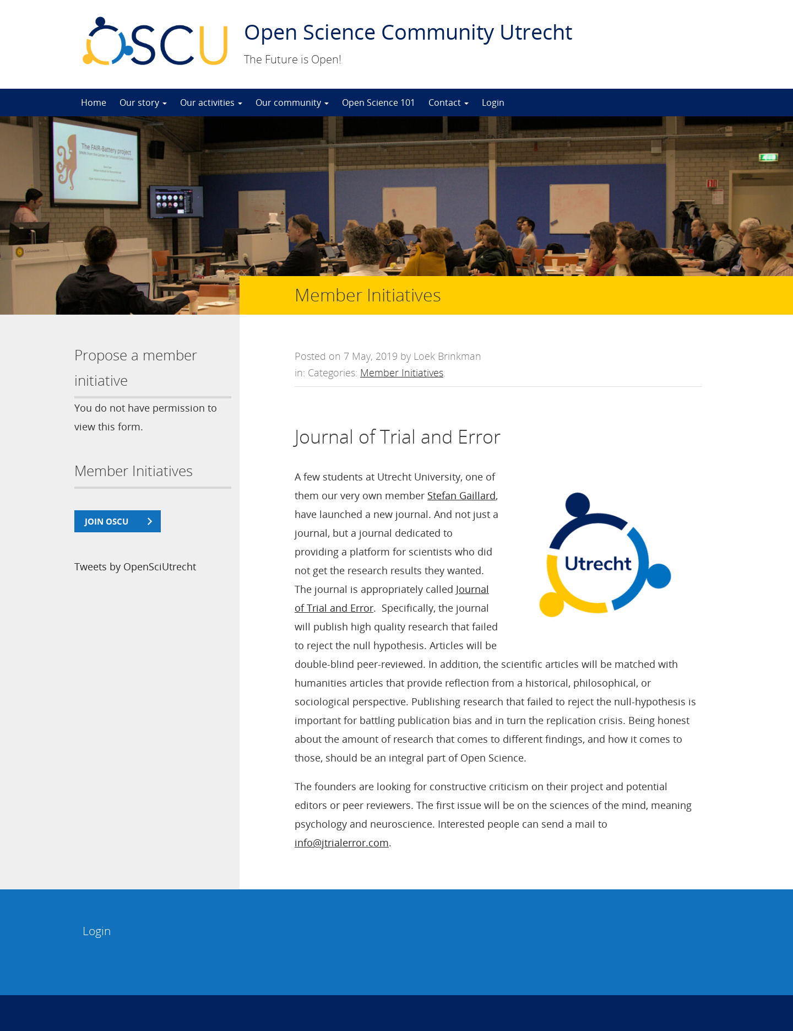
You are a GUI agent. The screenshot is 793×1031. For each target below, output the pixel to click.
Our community (292, 102)
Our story (143, 102)
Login (493, 102)
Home (93, 102)
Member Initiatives (401, 372)
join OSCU (106, 521)
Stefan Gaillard (461, 495)
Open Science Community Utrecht (408, 31)
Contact (448, 102)
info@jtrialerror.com (342, 842)
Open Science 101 (378, 102)
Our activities (211, 102)
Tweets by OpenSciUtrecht (135, 566)
